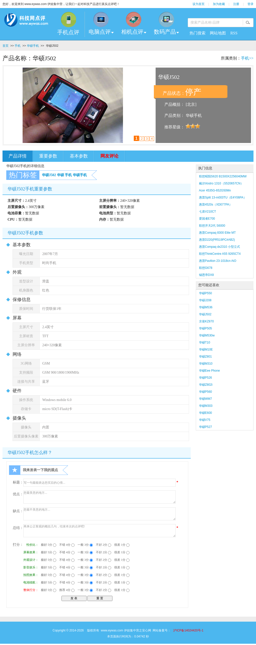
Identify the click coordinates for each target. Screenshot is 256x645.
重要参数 (48, 156)
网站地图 (218, 33)
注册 (236, 4)
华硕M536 (206, 307)
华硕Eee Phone (209, 370)
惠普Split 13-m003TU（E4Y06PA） (222, 197)
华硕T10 (204, 342)
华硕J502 (49, 175)
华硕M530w (207, 335)
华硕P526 (205, 377)
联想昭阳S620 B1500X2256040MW (223, 176)
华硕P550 (205, 293)
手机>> (247, 58)
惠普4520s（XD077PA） (215, 204)
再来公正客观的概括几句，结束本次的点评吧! (99, 530)
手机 (18, 45)
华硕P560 (205, 391)
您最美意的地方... (99, 497)
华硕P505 (205, 328)
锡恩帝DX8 (206, 275)
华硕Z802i (206, 384)
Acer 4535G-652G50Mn (215, 190)
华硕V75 (204, 420)
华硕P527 (205, 427)
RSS (233, 33)
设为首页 (199, 4)
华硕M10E (206, 349)
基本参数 (79, 156)
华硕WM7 (205, 399)
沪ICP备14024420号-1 (188, 630)
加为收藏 (219, 4)
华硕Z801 (205, 356)
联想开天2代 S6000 (212, 225)
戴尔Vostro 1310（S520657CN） (221, 183)
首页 (6, 45)
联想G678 (205, 268)
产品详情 (18, 156)
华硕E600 (205, 413)
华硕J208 (205, 300)
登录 (250, 4)
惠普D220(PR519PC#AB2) (217, 239)
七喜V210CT (207, 211)
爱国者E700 (207, 218)
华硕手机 (33, 45)
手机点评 (68, 32)
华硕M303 (206, 406)
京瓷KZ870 (206, 321)
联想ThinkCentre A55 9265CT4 (220, 254)
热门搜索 (197, 33)
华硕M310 (206, 363)
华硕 (60, 175)
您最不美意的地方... (99, 513)
